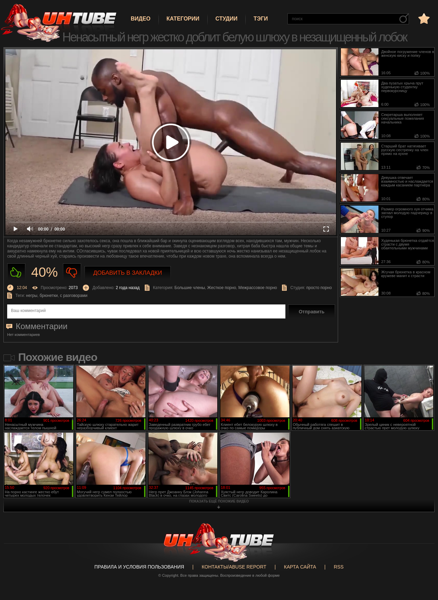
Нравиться (16, 272)
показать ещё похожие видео (219, 501)
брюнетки (49, 295)
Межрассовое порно (258, 287)
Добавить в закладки (127, 273)
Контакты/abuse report (234, 567)
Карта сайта (300, 567)
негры (31, 295)
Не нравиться (72, 272)
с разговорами (73, 295)
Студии (226, 19)
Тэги (261, 19)
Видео (141, 19)
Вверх (422, 564)
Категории (183, 19)
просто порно (319, 287)
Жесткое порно (221, 287)
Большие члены (190, 287)
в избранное (423, 18)
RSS (339, 567)
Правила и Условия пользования (139, 567)
